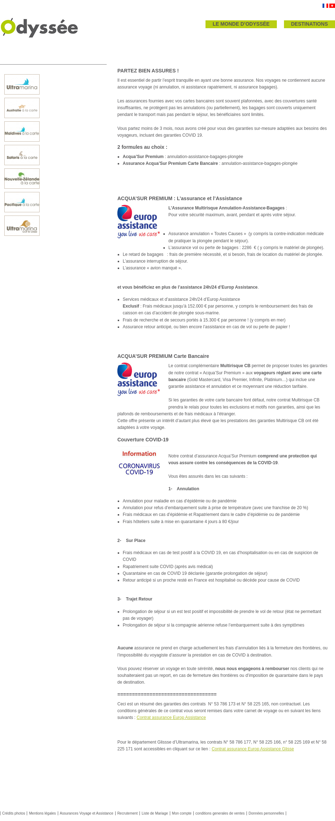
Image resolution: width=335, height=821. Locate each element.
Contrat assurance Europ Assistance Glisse (253, 748)
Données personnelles (266, 813)
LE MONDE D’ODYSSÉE (241, 24)
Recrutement (127, 813)
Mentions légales (42, 813)
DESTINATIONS (309, 24)
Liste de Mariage (155, 813)
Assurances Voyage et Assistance (86, 813)
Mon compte (182, 813)
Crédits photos (13, 813)
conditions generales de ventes (220, 813)
